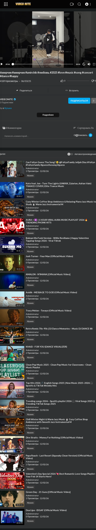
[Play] (1, 64)
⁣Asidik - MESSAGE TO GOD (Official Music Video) (51, 292)
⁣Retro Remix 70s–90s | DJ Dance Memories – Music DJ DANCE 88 (59, 328)
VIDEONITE (8, 99)
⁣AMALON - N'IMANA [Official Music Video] (48, 274)
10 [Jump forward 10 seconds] (84, 64)
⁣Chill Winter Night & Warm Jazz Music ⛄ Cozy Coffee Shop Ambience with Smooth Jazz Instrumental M (57, 420)
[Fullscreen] (94, 64)
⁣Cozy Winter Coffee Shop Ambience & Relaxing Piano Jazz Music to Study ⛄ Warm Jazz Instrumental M (61, 203)
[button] (88, 4)
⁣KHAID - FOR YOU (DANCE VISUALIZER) (46, 346)
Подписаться (79, 100)
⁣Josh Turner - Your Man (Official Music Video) (49, 256)
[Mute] (89, 64)
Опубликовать (83, 135)
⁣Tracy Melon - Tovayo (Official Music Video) (48, 310)
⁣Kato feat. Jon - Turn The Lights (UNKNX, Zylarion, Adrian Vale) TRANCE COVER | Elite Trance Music (58, 184)
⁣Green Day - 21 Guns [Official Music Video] (48, 492)
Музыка (8, 108)
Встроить (72, 90)
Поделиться (24, 90)
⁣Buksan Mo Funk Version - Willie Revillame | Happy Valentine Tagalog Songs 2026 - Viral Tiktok (57, 239)
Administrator (32, 168)
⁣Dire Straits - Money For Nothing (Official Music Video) (54, 437)
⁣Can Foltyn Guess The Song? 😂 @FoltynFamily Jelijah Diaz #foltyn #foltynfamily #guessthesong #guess (60, 163)
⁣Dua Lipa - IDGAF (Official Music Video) (46, 510)
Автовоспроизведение (85, 154)
